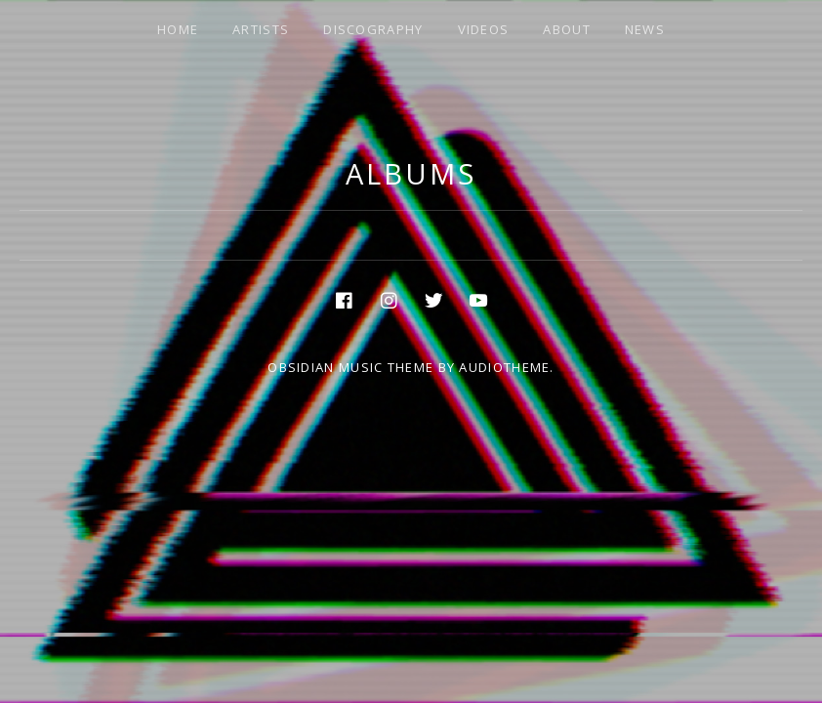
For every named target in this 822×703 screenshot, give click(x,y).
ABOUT (567, 29)
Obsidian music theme (350, 367)
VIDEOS (484, 29)
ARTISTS (260, 29)
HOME (177, 29)
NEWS (645, 29)
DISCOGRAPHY (373, 29)
